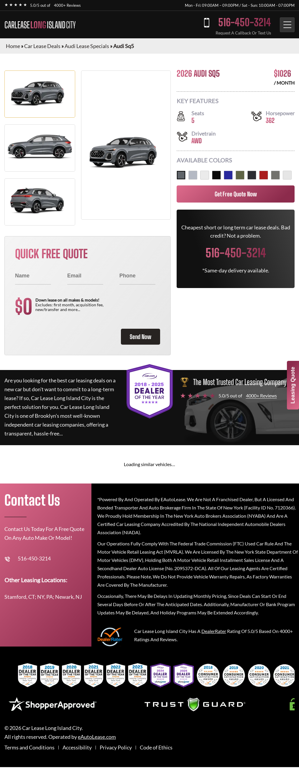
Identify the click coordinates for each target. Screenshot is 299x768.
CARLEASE (40, 24)
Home (13, 46)
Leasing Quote (293, 385)
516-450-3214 (244, 22)
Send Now (140, 336)
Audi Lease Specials (87, 46)
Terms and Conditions (29, 747)
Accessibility (77, 747)
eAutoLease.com (97, 737)
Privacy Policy (116, 747)
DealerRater (213, 631)
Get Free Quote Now (236, 194)
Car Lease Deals (42, 46)
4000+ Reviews (67, 5)
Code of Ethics (156, 747)
